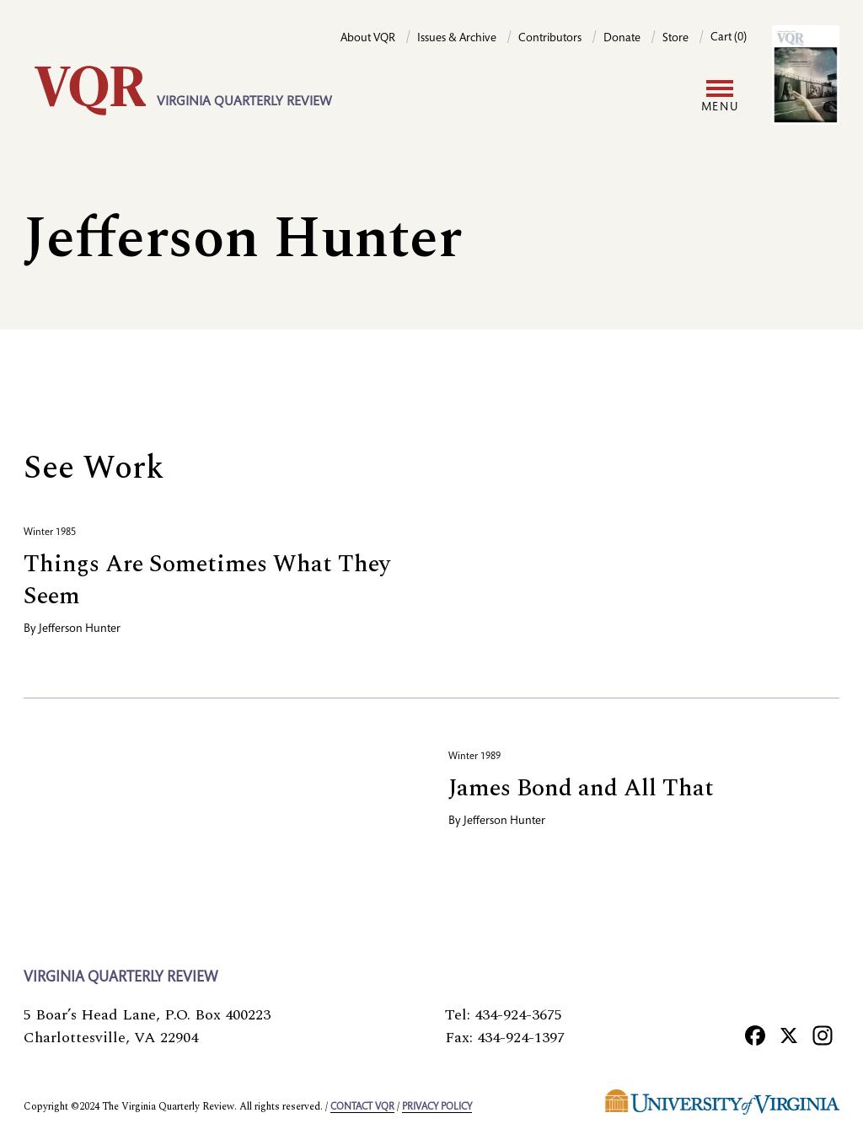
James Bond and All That (581, 788)
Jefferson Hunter (80, 629)
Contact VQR (362, 1107)
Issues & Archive (456, 39)
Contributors (550, 39)
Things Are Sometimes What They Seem (207, 580)
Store (675, 39)
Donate (622, 39)
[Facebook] (755, 1034)
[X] (789, 1034)
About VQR (367, 39)
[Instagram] (822, 1034)
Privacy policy (437, 1107)
